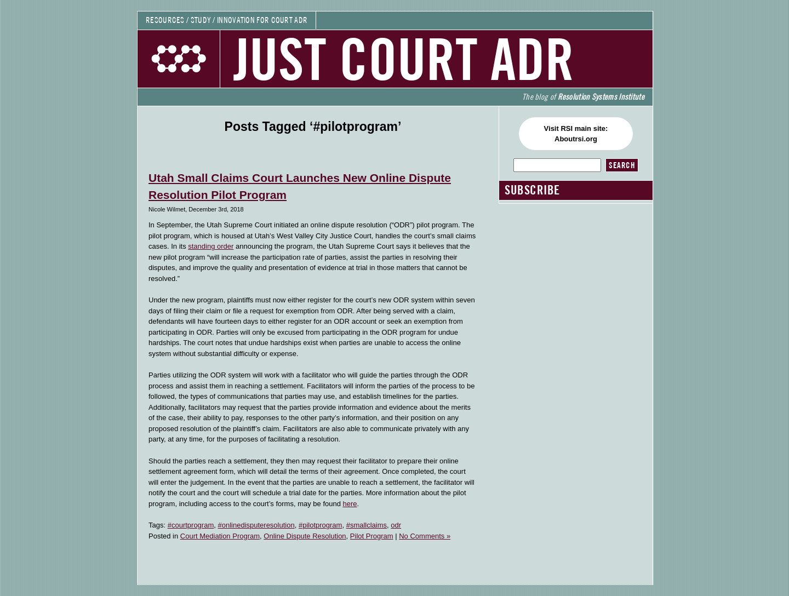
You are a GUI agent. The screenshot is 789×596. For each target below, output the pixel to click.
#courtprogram (191, 525)
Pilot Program (371, 536)
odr (396, 525)
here (350, 504)
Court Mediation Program (220, 536)
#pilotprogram (320, 525)
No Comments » (424, 536)
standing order (210, 246)
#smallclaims (366, 525)
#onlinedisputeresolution (256, 525)
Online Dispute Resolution (305, 536)
